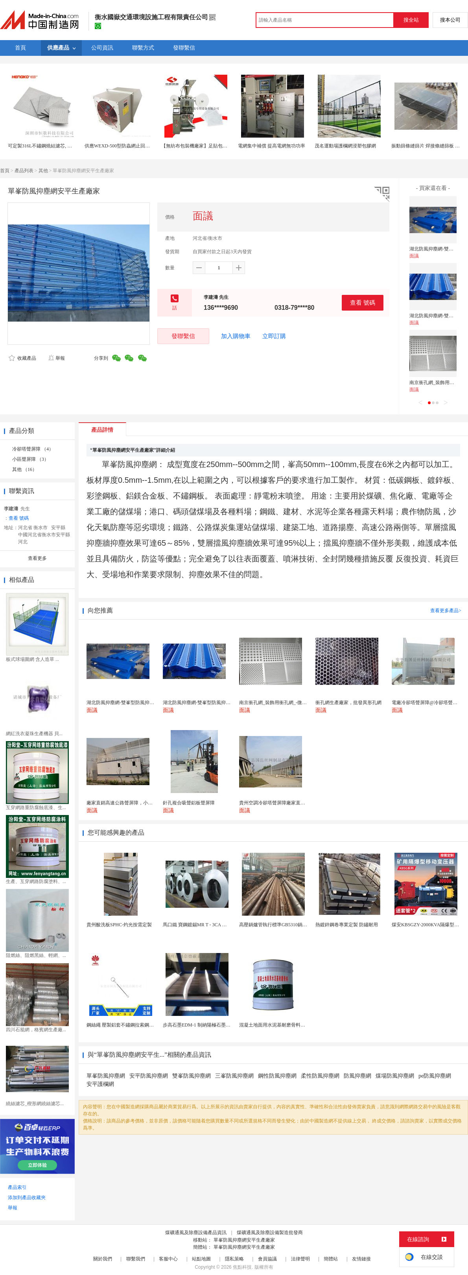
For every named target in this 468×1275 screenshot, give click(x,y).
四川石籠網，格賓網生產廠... (36, 1029)
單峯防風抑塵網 (106, 1076)
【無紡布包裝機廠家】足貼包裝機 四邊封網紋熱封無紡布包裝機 (228, 146)
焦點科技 (242, 1267)
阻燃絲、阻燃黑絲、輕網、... (36, 955)
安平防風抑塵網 (148, 1076)
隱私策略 (234, 1259)
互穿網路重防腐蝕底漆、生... (36, 807)
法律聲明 (300, 1259)
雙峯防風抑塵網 (191, 1076)
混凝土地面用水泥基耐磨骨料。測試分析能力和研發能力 (298, 1025)
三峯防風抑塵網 (234, 1076)
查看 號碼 (362, 302)
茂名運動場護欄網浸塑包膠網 (345, 146)
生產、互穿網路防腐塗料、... (36, 881)
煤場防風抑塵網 (395, 1076)
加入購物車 (236, 336)
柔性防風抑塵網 (320, 1076)
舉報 (56, 358)
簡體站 (331, 1259)
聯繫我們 (135, 1259)
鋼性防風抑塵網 (277, 1076)
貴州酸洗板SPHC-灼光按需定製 (119, 924)
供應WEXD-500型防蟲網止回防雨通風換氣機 (131, 146)
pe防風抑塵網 (434, 1076)
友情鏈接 (361, 1259)
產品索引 (17, 1187)
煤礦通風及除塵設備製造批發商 (270, 1232)
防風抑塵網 (357, 1076)
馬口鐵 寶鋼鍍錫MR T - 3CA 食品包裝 (202, 924)
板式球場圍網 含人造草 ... (32, 659)
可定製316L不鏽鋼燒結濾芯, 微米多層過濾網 (54, 146)
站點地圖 (201, 1259)
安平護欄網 (100, 1084)
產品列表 (24, 170)
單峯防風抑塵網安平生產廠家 (244, 1240)
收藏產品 (22, 358)
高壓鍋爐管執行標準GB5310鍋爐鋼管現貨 (282, 924)
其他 (43, 170)
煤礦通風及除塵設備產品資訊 (196, 1232)
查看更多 (37, 558)
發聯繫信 (183, 336)
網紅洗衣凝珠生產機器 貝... (34, 733)
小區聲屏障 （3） (30, 459)
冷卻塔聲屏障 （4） (32, 449)
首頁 (4, 170)
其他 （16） (24, 469)
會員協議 (267, 1259)
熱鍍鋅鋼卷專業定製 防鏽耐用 (346, 924)
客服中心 (168, 1259)
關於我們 (102, 1259)
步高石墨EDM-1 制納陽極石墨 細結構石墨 (207, 1025)
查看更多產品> (445, 610)
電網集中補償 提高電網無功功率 (271, 146)
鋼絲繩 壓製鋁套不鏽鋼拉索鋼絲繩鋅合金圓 (132, 1025)
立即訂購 (274, 336)
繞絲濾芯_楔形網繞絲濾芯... (35, 1103)
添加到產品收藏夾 (27, 1197)
